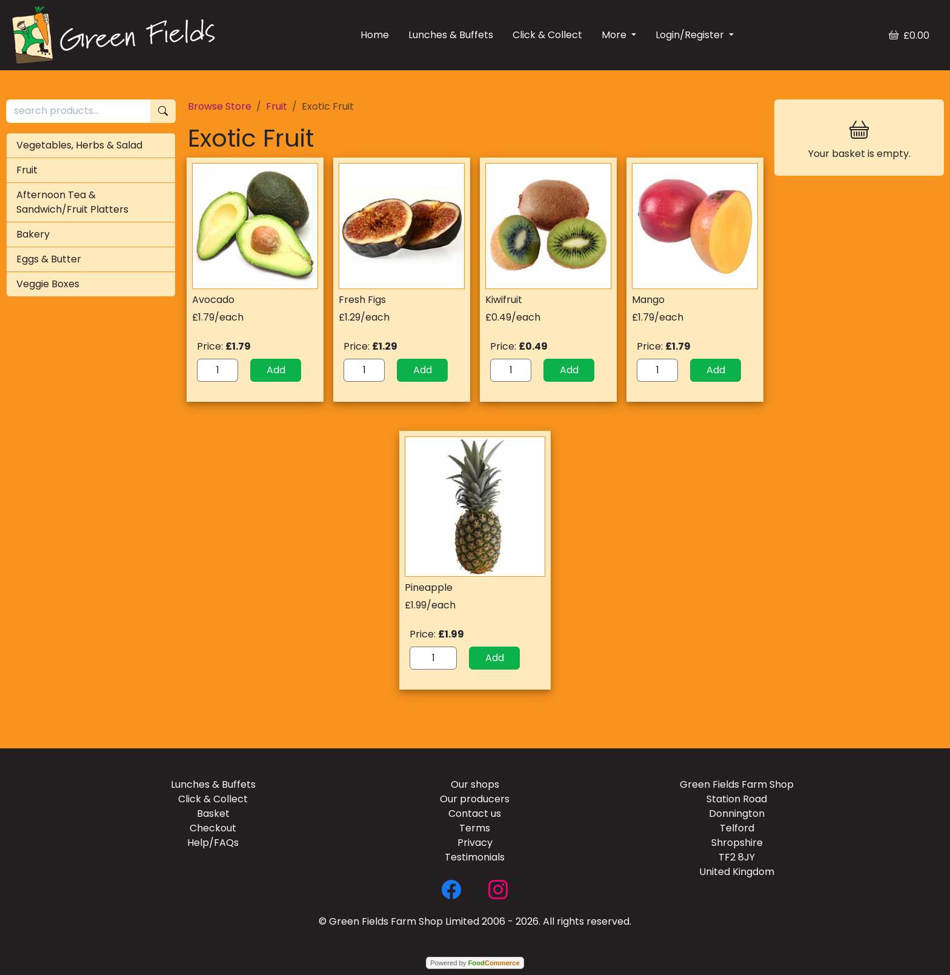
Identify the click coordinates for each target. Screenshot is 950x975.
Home (374, 35)
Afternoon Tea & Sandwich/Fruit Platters (72, 202)
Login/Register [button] (691, 35)
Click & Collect (547, 35)
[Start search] (163, 111)
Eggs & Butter (48, 259)
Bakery (33, 234)
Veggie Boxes (47, 284)
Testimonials (475, 857)
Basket (213, 813)
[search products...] (78, 111)
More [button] (615, 35)
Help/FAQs (213, 843)
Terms (474, 828)
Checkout (213, 828)
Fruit (27, 170)
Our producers (475, 799)
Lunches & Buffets (450, 35)
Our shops (475, 784)
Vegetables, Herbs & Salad (79, 145)
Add (276, 370)
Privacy (475, 843)
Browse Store (219, 106)
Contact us (474, 813)
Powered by (474, 963)
